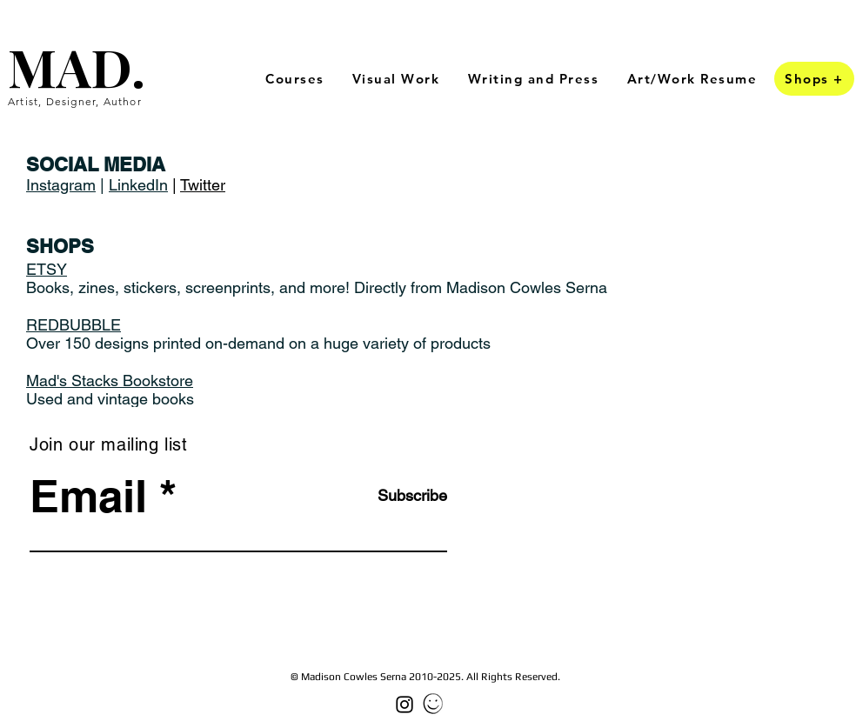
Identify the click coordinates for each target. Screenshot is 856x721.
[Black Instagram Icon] (404, 704)
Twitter (202, 185)
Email (88, 496)
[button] (396, 79)
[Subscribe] (403, 495)
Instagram (61, 185)
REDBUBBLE (73, 325)
